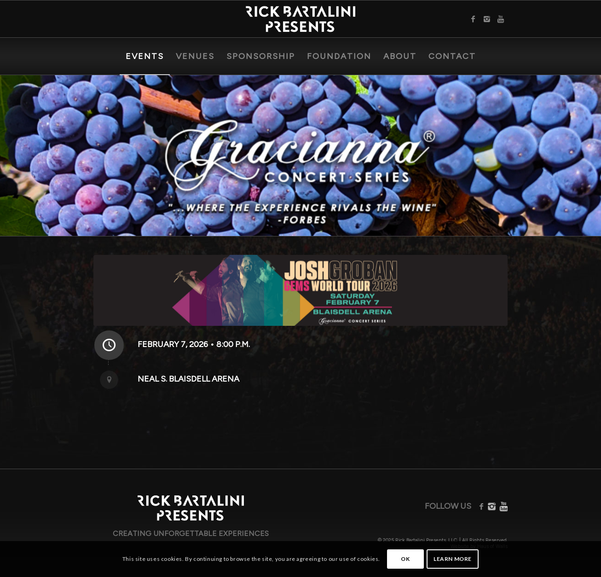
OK (405, 558)
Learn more (452, 558)
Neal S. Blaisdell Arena (188, 379)
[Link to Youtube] (501, 19)
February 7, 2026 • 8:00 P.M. (194, 344)
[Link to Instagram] (487, 19)
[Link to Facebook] (473, 19)
